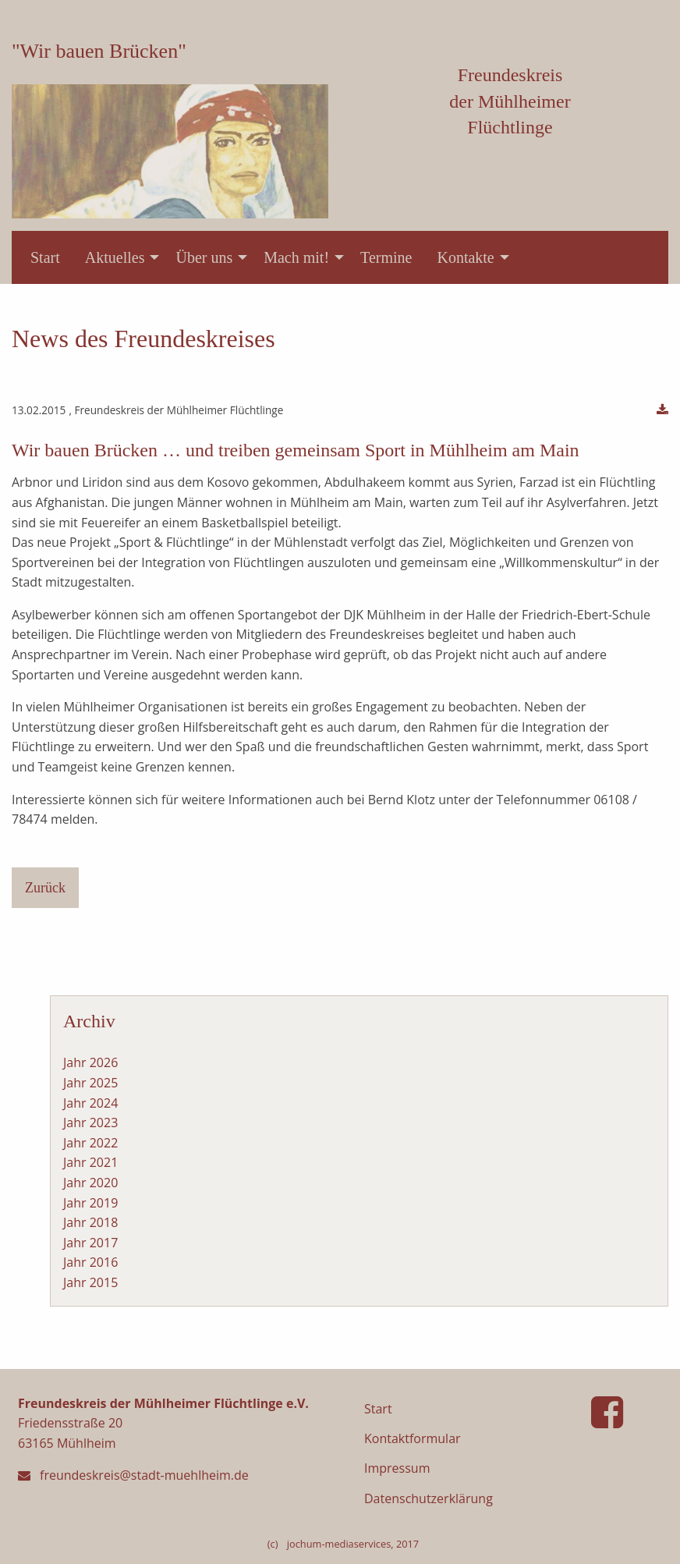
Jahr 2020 (90, 1182)
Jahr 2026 (90, 1062)
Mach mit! (296, 257)
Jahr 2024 (90, 1103)
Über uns (203, 257)
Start (45, 257)
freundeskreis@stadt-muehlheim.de (144, 1475)
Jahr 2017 (90, 1242)
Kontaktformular (412, 1438)
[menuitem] (45, 257)
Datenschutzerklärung (428, 1498)
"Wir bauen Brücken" (99, 51)
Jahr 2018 (90, 1222)
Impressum (397, 1468)
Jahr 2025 (90, 1082)
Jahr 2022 (90, 1142)
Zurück (45, 887)
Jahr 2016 (90, 1262)
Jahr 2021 (90, 1162)
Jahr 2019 (90, 1202)
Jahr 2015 (90, 1282)
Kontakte (465, 257)
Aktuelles (115, 257)
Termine (386, 257)
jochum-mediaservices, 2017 (353, 1544)
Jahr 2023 (90, 1122)
